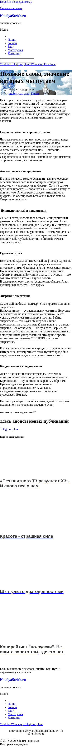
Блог (11, 46)
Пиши (12, 39)
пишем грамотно (19, 93)
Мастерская (15, 50)
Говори (12, 43)
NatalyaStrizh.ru (13, 16)
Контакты (14, 53)
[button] (36, 29)
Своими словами (11, 8)
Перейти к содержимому (16, 1)
